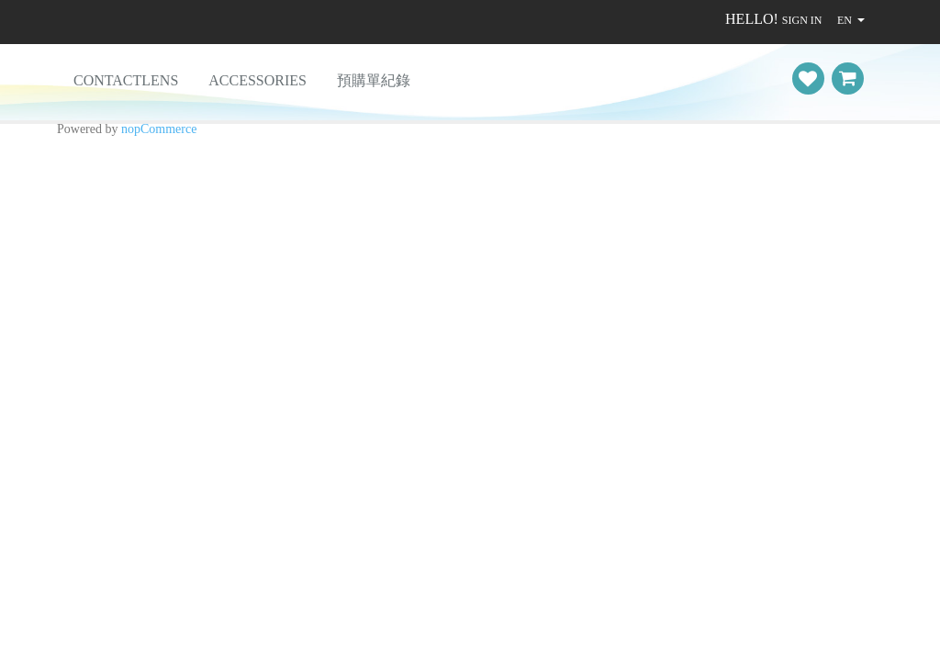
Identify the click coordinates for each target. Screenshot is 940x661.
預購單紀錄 (373, 80)
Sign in (802, 20)
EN (844, 20)
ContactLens (125, 80)
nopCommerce (158, 129)
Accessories (257, 80)
